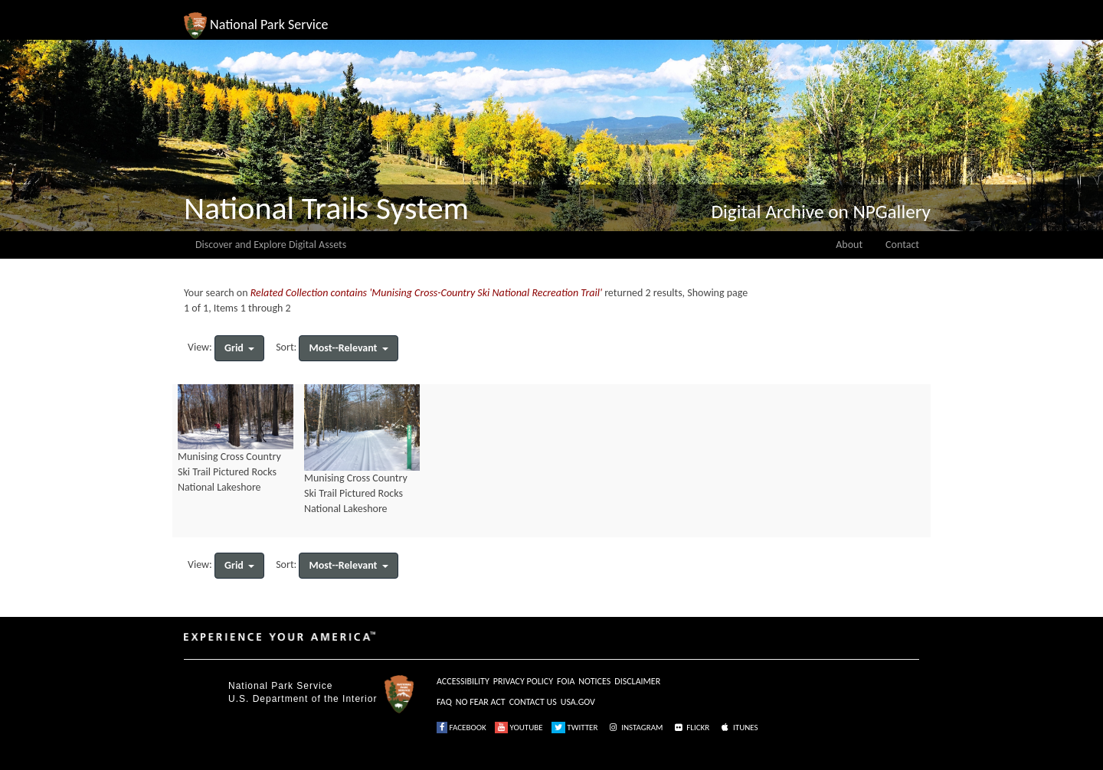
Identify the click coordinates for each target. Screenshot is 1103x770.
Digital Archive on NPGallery (821, 211)
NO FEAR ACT (481, 702)
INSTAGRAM (635, 727)
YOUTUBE (519, 727)
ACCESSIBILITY (463, 681)
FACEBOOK (461, 727)
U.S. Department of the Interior (302, 698)
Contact (902, 244)
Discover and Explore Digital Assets (270, 244)
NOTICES (594, 681)
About (849, 244)
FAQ (444, 702)
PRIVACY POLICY (523, 681)
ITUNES (738, 727)
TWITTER (575, 727)
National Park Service (280, 685)
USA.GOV (578, 702)
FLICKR (691, 727)
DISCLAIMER (637, 681)
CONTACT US (533, 702)
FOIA (565, 681)
